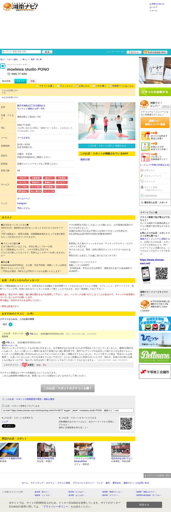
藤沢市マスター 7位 (9, 345)
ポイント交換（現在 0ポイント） (153, 188)
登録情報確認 (150, 196)
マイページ (149, 181)
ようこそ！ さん (116, 52)
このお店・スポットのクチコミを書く (67, 388)
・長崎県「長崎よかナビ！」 (146, 492)
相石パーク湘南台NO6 (11, 458)
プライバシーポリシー (83, 483)
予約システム (23, 208)
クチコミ (20, 81)
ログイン (134, 52)
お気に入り (84, 86)
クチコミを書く (46, 86)
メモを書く (101, 86)
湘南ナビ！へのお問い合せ (136, 483)
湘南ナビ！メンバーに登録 (153, 239)
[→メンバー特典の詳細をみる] (155, 165)
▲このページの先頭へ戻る (157, 475)
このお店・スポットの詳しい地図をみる (107, 145)
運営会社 (116, 483)
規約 (107, 483)
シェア (5, 421)
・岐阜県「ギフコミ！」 (110, 495)
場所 (7, 324)
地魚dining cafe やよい (122, 458)
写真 (32, 81)
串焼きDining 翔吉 (45, 458)
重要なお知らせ (158, 4)
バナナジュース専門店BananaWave (84, 460)
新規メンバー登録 (155, 52)
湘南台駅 (85, 159)
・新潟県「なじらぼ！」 (76, 495)
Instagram (22, 203)
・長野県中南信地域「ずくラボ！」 (148, 495)
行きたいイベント (152, 176)
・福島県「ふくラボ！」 (43, 495)
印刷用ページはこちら (123, 86)
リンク (100, 483)
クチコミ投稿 (63, 483)
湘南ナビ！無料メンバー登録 (155, 122)
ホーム (154, 11)
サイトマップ (37, 483)
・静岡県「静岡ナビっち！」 (112, 492)
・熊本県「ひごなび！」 (76, 492)
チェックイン (66, 86)
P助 (31, 334)
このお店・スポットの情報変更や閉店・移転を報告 (30, 399)
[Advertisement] (77, 24)
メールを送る (23, 137)
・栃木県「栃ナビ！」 (42, 492)
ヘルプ (154, 7)
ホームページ (23, 198)
